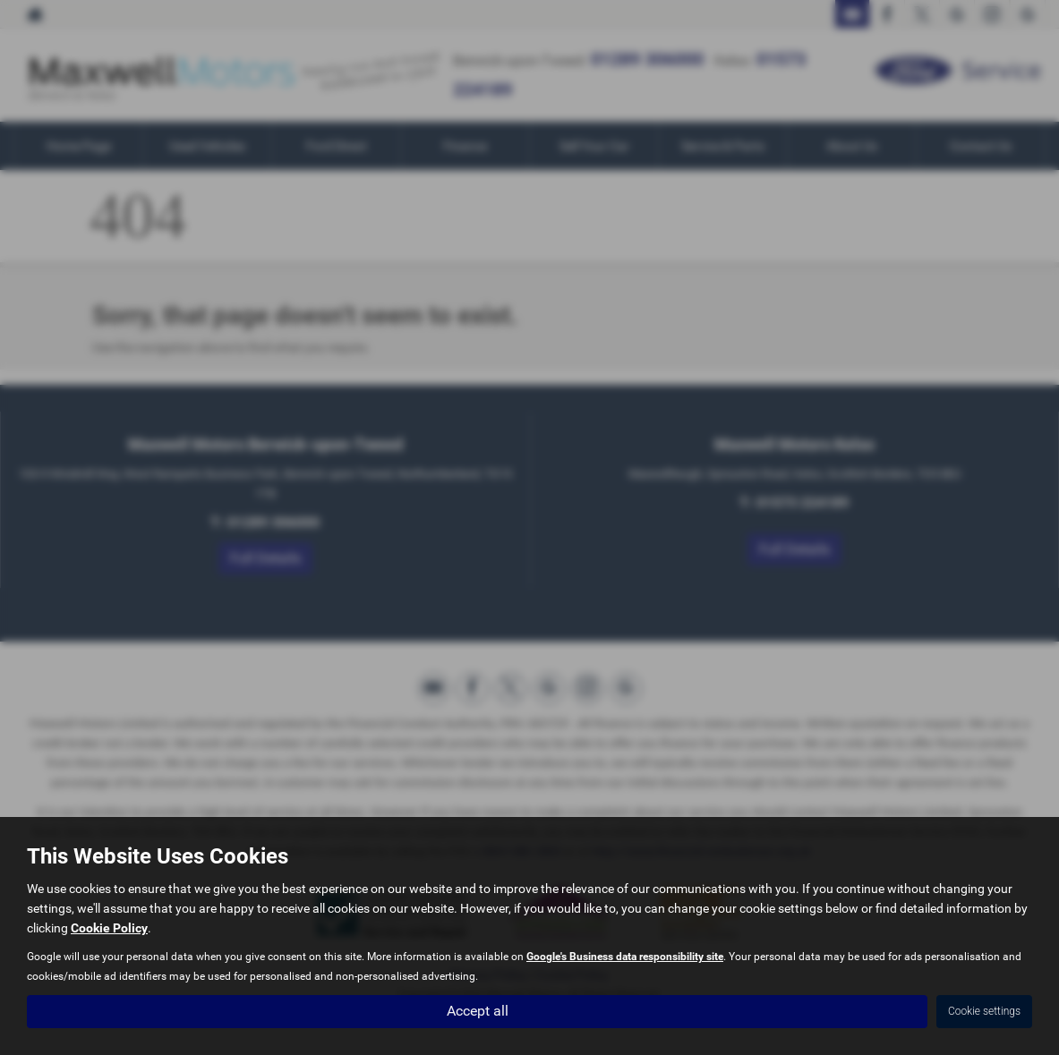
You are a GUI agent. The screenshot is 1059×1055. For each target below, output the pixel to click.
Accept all (477, 1010)
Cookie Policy (109, 928)
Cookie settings (984, 1011)
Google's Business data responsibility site (624, 956)
